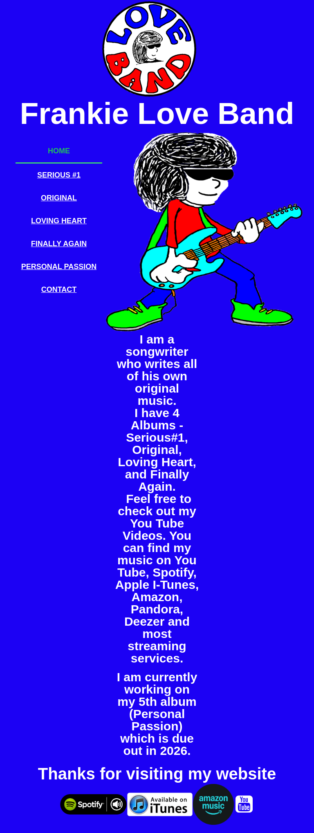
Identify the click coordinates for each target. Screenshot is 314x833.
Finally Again (59, 244)
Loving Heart (59, 221)
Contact (59, 289)
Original (59, 198)
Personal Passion (58, 267)
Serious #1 (59, 175)
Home (59, 151)
